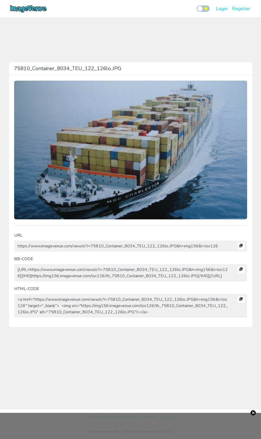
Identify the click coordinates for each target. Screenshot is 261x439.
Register (241, 8)
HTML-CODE (26, 289)
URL (18, 235)
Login (222, 8)
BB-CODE (23, 259)
